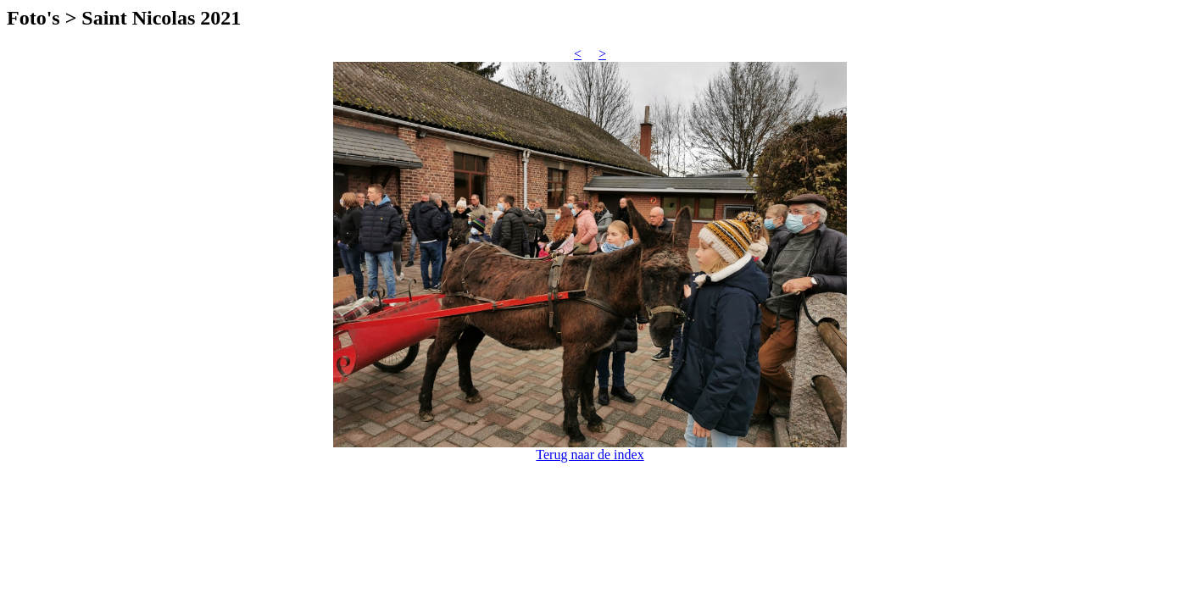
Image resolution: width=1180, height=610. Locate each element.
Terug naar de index (589, 454)
